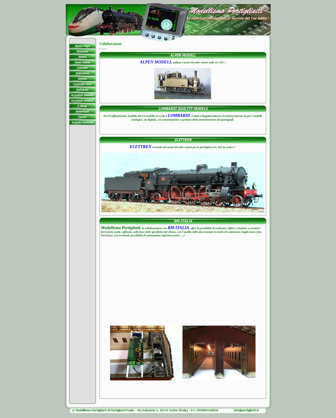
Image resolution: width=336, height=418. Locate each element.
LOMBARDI (179, 115)
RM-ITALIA (178, 227)
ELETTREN (140, 146)
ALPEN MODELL (156, 62)
